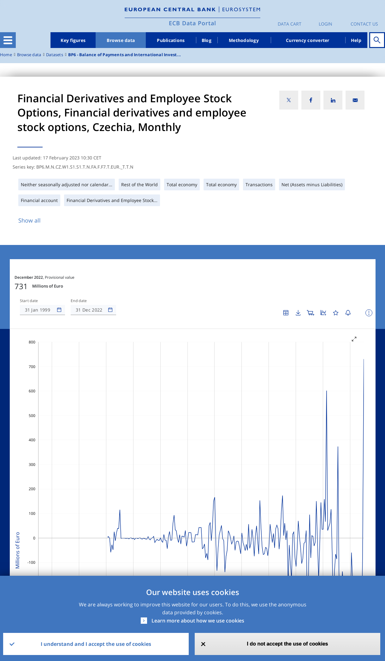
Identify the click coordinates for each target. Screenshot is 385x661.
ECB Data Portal (192, 23)
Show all (29, 220)
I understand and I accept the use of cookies (96, 643)
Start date (29, 300)
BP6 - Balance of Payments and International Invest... (124, 54)
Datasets (54, 54)
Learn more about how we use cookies (197, 620)
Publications (171, 40)
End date (79, 300)
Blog (206, 40)
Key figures (73, 40)
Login (325, 24)
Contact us (364, 24)
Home (6, 54)
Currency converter (307, 40)
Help (356, 40)
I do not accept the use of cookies (287, 643)
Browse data (121, 40)
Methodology (244, 40)
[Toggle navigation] (8, 40)
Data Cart (289, 24)
